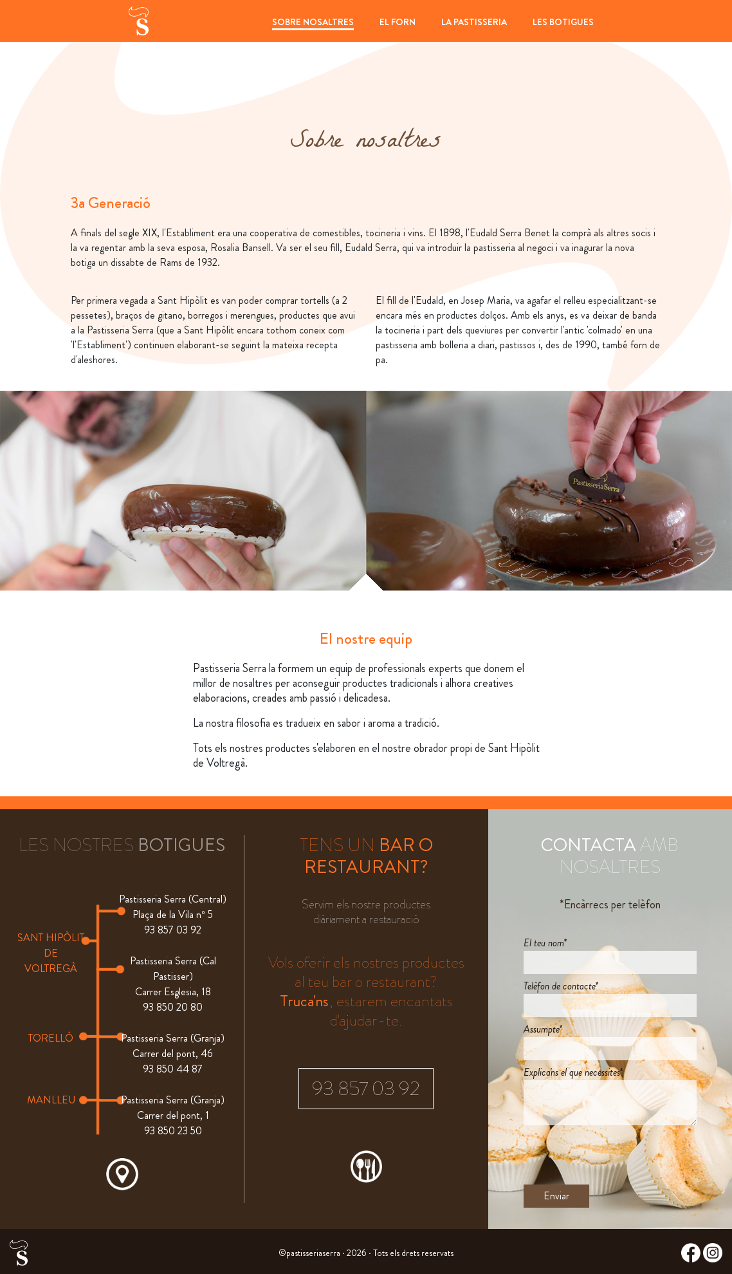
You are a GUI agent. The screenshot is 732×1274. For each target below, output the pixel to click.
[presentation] (621, 1155)
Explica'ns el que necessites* (573, 1072)
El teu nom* (545, 942)
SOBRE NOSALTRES (313, 21)
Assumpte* (543, 1029)
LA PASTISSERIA (474, 21)
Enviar (556, 1195)
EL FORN (398, 21)
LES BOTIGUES (563, 21)
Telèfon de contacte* (561, 986)
